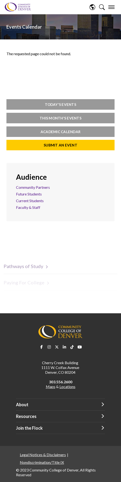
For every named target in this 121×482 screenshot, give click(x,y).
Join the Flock (29, 428)
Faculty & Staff (28, 207)
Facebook (41, 347)
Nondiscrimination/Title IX (42, 462)
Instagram (49, 347)
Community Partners (33, 187)
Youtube (80, 347)
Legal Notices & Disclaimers (43, 454)
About (22, 404)
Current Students (30, 200)
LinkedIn (64, 347)
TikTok (72, 347)
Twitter (57, 347)
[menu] (111, 7)
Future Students (29, 194)
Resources (26, 416)
